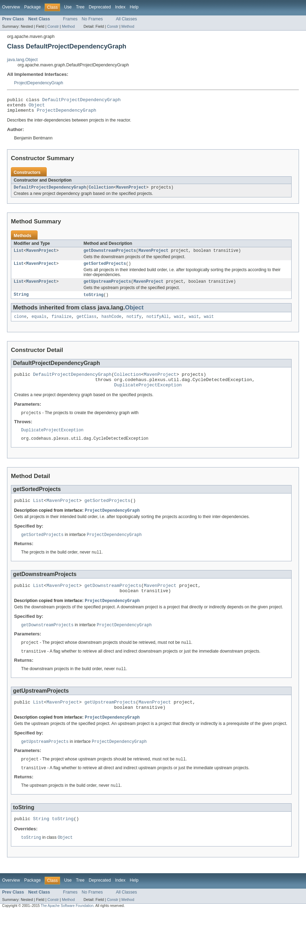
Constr (53, 26)
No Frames (92, 19)
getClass (87, 323)
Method (68, 26)
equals (39, 323)
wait (179, 323)
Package (32, 7)
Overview (11, 7)
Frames (70, 19)
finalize (62, 323)
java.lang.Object (22, 59)
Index (120, 7)
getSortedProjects (105, 269)
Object (37, 107)
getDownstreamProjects (110, 255)
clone (20, 323)
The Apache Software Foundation (67, 929)
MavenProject (131, 191)
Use (68, 7)
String (21, 301)
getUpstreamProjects (107, 287)
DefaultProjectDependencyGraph (81, 100)
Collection (101, 191)
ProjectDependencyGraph (38, 82)
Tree (80, 7)
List (19, 255)
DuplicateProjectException (148, 395)
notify (134, 323)
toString (94, 301)
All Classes (126, 19)
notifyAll (158, 323)
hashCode (112, 323)
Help (134, 7)
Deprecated (100, 7)
